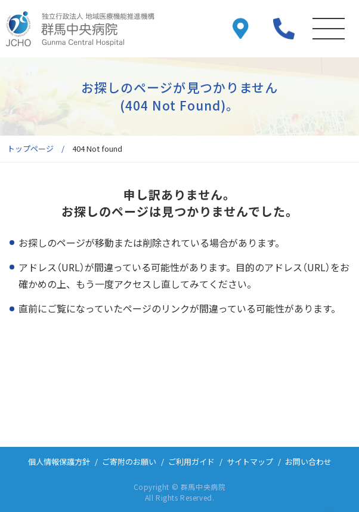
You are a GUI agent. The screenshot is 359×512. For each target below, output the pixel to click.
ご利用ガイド (191, 461)
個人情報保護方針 (59, 461)
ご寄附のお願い (129, 461)
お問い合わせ (308, 461)
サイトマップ (250, 461)
